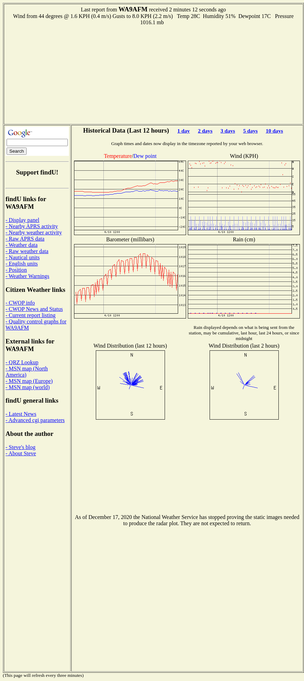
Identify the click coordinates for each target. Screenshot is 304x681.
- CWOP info (20, 303)
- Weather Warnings (27, 276)
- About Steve (21, 453)
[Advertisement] (153, 74)
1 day (183, 131)
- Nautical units (23, 257)
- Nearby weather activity (34, 232)
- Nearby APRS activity (32, 226)
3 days (228, 131)
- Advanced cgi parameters (35, 420)
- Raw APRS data (25, 239)
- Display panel (22, 220)
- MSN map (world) (28, 387)
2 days (205, 131)
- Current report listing (30, 315)
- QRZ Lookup (22, 362)
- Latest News (21, 414)
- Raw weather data (27, 251)
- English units (22, 264)
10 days (274, 131)
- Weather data (22, 245)
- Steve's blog (20, 447)
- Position (16, 270)
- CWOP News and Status (34, 309)
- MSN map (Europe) (29, 381)
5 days (250, 131)
